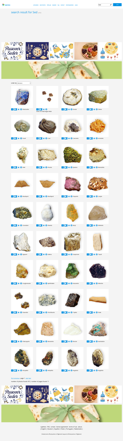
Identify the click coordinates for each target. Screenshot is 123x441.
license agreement (62, 427)
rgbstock (6, 4)
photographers (70, 5)
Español (56, 429)
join (117, 4)
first (12, 378)
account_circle (21, 109)
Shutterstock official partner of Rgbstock (52, 434)
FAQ (58, 5)
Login (76, 5)
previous (17, 378)
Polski (63, 429)
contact (63, 5)
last (30, 378)
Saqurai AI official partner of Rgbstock (71, 434)
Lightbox (43, 427)
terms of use (73, 427)
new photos (43, 5)
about (80, 427)
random (54, 5)
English (43, 429)
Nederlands (78, 429)
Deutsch (50, 429)
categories (35, 5)
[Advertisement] (61, 28)
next (27, 378)
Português (69, 429)
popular (49, 5)
